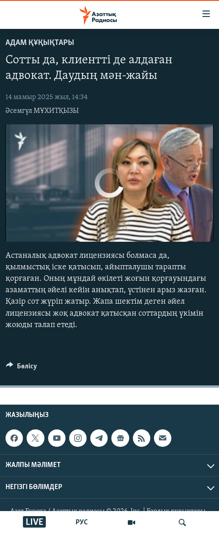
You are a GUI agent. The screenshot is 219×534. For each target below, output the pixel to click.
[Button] (21, 368)
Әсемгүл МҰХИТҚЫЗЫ (42, 111)
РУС (82, 522)
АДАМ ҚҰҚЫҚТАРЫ (39, 43)
